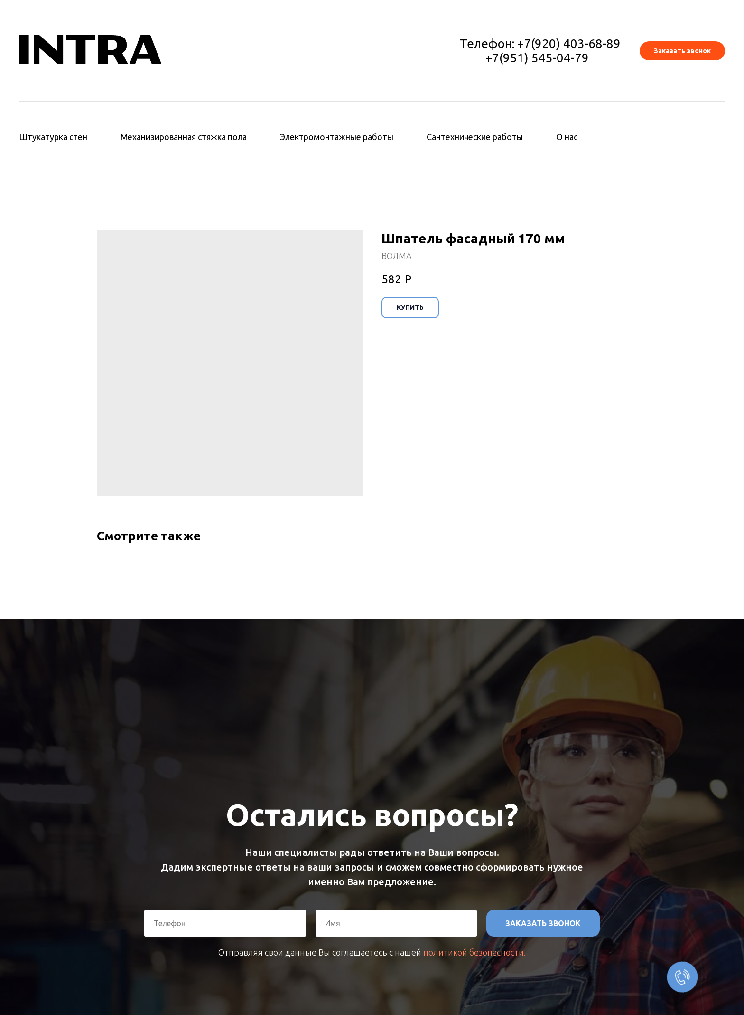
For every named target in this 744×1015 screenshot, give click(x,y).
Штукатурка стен (53, 137)
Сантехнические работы (475, 137)
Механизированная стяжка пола (184, 137)
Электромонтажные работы (336, 137)
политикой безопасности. (474, 952)
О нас (566, 137)
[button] (682, 50)
